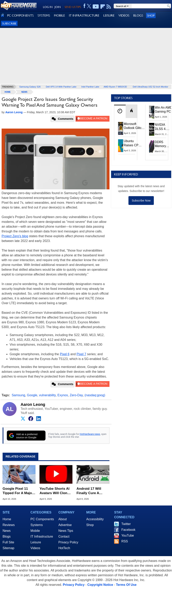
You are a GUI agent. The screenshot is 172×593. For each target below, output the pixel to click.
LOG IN (48, 7)
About (62, 519)
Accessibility (95, 519)
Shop (151, 15)
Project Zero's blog (15, 236)
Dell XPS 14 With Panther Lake (61, 87)
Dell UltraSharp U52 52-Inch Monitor (150, 87)
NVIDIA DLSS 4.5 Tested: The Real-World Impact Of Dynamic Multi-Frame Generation (162, 127)
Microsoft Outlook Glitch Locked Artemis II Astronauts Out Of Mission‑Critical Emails (134, 126)
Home (7, 519)
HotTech (64, 548)
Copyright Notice (100, 584)
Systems (37, 525)
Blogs (7, 536)
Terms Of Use (126, 584)
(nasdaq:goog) (95, 395)
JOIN (58, 7)
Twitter (126, 524)
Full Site (8, 542)
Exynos (63, 395)
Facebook (128, 529)
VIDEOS (123, 15)
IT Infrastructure (42, 536)
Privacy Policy (68, 542)
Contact (63, 536)
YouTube (127, 535)
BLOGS (138, 15)
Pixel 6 (65, 354)
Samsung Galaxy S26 (30, 87)
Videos (35, 548)
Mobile (35, 530)
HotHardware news (90, 434)
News (24, 92)
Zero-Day (76, 395)
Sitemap (8, 548)
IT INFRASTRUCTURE (84, 15)
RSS (124, 541)
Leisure (36, 542)
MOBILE (59, 15)
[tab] (120, 111)
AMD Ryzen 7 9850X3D (115, 87)
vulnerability (47, 395)
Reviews (9, 525)
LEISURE (108, 15)
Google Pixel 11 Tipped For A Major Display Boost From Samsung (19, 491)
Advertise (65, 525)
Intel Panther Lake (90, 87)
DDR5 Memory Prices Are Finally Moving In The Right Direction (162, 144)
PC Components (42, 519)
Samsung (18, 395)
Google (32, 395)
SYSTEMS (44, 15)
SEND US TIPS (73, 7)
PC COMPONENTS (20, 15)
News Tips (65, 530)
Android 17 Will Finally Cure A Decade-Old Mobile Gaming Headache (92, 491)
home (8, 92)
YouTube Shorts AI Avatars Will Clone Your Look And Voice (55, 491)
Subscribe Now (141, 200)
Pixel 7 (81, 354)
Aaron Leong (33, 404)
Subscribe (9, 23)
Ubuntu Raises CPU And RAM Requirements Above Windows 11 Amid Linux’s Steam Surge (133, 143)
